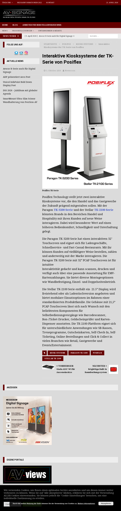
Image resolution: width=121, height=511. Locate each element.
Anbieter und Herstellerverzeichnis (41, 25)
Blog (15, 25)
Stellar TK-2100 (53, 359)
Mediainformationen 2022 (29, 3)
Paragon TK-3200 (79, 353)
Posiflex (97, 353)
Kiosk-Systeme (57, 353)
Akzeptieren (106, 503)
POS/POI (66, 44)
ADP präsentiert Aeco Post (16, 77)
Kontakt (50, 3)
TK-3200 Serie (63, 209)
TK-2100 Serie (103, 209)
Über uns (6, 3)
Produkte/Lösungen (22, 31)
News (5, 31)
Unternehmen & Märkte (50, 31)
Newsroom (70, 70)
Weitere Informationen (86, 503)
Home (5, 25)
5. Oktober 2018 (53, 70)
